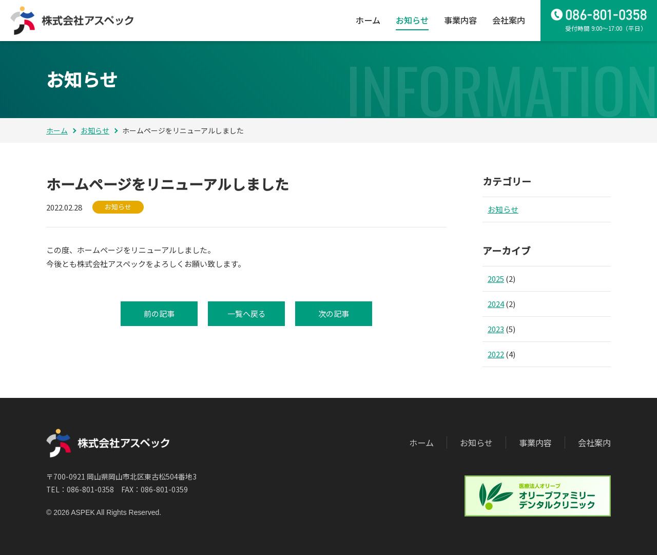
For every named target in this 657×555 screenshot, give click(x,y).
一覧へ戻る (246, 313)
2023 (496, 328)
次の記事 (333, 313)
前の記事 (159, 313)
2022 (496, 354)
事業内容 (460, 20)
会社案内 (508, 20)
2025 (496, 278)
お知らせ (412, 20)
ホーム (368, 20)
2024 (496, 303)
